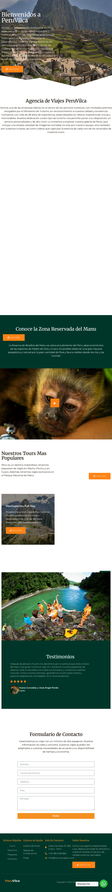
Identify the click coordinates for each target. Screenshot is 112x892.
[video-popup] (54, 403)
